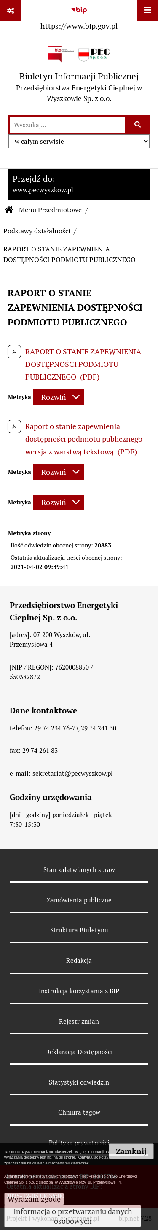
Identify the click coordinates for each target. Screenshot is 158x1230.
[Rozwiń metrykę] (58, 397)
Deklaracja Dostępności (79, 1052)
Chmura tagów (79, 1112)
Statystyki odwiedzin (79, 1082)
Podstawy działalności (36, 231)
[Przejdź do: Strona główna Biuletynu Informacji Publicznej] (9, 210)
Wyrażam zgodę (34, 1199)
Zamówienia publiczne (79, 900)
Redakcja (79, 961)
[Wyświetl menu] (147, 10)
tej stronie (67, 1157)
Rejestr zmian (79, 1021)
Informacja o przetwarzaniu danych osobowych (72, 1216)
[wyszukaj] (67, 124)
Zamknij (131, 1151)
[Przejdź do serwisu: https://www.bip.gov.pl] (79, 16)
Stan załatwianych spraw (79, 870)
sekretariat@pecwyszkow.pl (72, 773)
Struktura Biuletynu (79, 930)
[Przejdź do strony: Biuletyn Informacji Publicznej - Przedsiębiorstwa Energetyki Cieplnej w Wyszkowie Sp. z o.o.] (79, 74)
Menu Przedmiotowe (50, 209)
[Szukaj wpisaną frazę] (138, 124)
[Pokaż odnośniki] (10, 10)
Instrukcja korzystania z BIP (79, 991)
